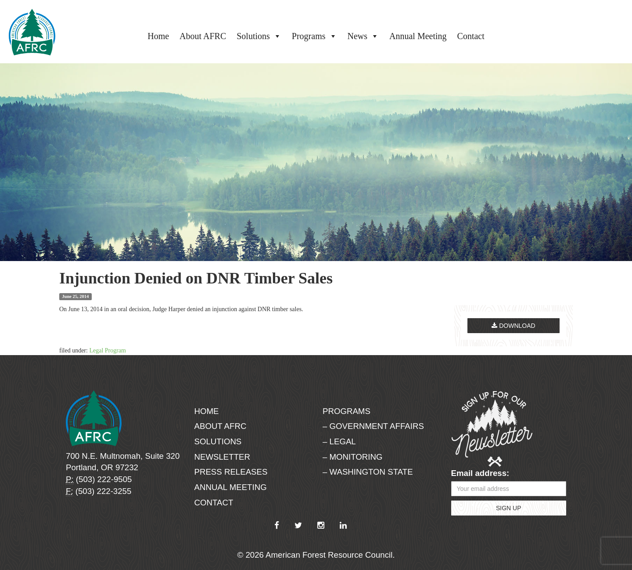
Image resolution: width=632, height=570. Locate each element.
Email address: (480, 473)
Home (158, 36)
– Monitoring (352, 456)
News (363, 36)
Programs (314, 36)
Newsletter (222, 456)
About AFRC (203, 36)
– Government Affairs (373, 426)
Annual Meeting (418, 36)
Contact (471, 36)
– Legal (339, 441)
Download (513, 325)
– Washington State (368, 471)
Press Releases (231, 471)
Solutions (259, 36)
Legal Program (107, 350)
